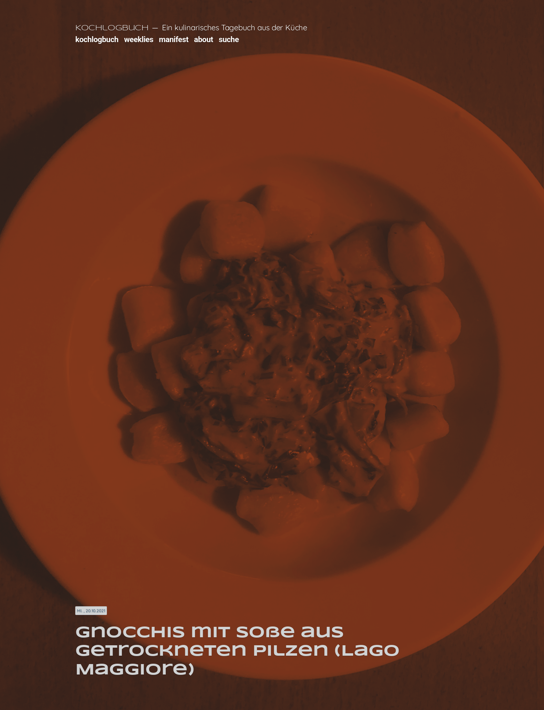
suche (229, 39)
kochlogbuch (96, 39)
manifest (173, 39)
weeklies (138, 39)
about (203, 39)
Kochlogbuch (111, 28)
